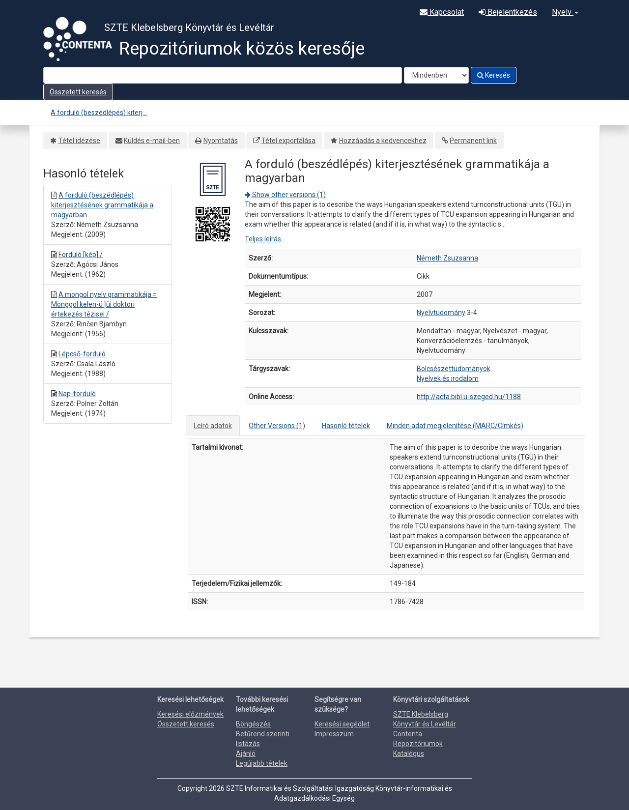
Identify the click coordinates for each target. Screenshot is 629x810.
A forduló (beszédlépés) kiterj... (99, 112)
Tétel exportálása (288, 141)
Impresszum (334, 734)
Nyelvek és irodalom (448, 378)
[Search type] (436, 75)
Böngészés (253, 724)
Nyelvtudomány (441, 313)
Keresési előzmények (190, 714)
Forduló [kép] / (80, 255)
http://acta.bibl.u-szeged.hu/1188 (469, 397)
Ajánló (246, 753)
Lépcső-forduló (82, 354)
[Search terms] (222, 75)
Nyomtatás (220, 141)
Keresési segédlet (342, 724)
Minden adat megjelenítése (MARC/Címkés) (455, 426)
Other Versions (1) (277, 426)
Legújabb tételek (261, 763)
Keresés (493, 75)
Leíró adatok (213, 426)
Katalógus (408, 753)
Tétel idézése (79, 141)
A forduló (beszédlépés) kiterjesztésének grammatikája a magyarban (102, 205)
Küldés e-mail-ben (152, 141)
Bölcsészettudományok (453, 369)
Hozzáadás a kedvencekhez (383, 141)
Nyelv (565, 12)
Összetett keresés (78, 92)
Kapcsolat (442, 12)
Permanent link (473, 141)
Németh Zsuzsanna (447, 258)
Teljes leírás (263, 239)
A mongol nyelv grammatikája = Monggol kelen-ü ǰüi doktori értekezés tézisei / (104, 304)
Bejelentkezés (508, 12)
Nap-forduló (77, 394)
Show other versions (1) (285, 195)
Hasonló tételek (346, 426)
